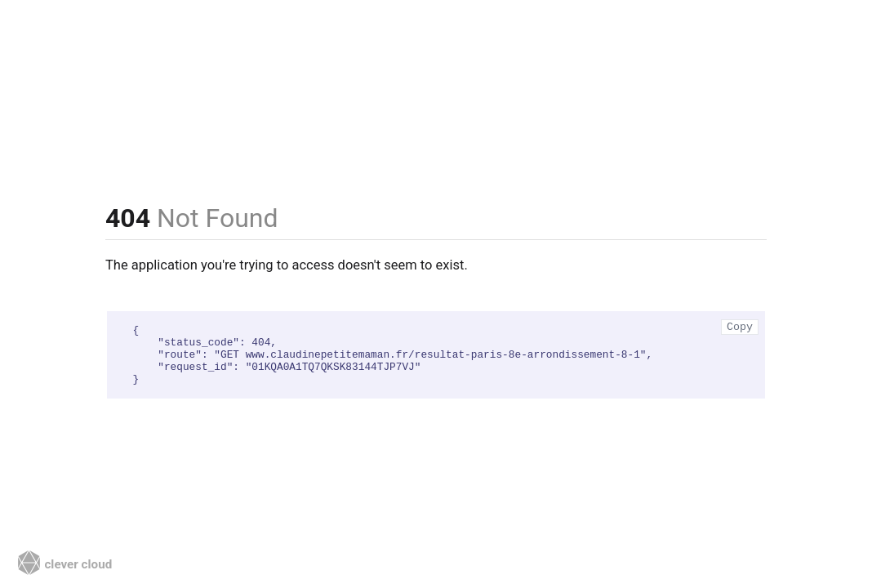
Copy (740, 327)
